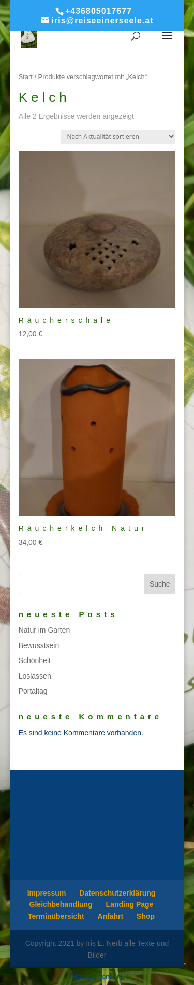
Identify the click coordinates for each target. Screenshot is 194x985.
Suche (160, 584)
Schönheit (35, 660)
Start (26, 77)
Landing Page (130, 904)
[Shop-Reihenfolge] (118, 137)
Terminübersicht (56, 916)
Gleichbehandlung (61, 904)
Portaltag (33, 691)
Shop (146, 916)
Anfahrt (110, 916)
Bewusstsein (39, 645)
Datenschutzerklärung (117, 893)
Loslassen (35, 676)
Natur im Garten (44, 630)
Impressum (46, 893)
